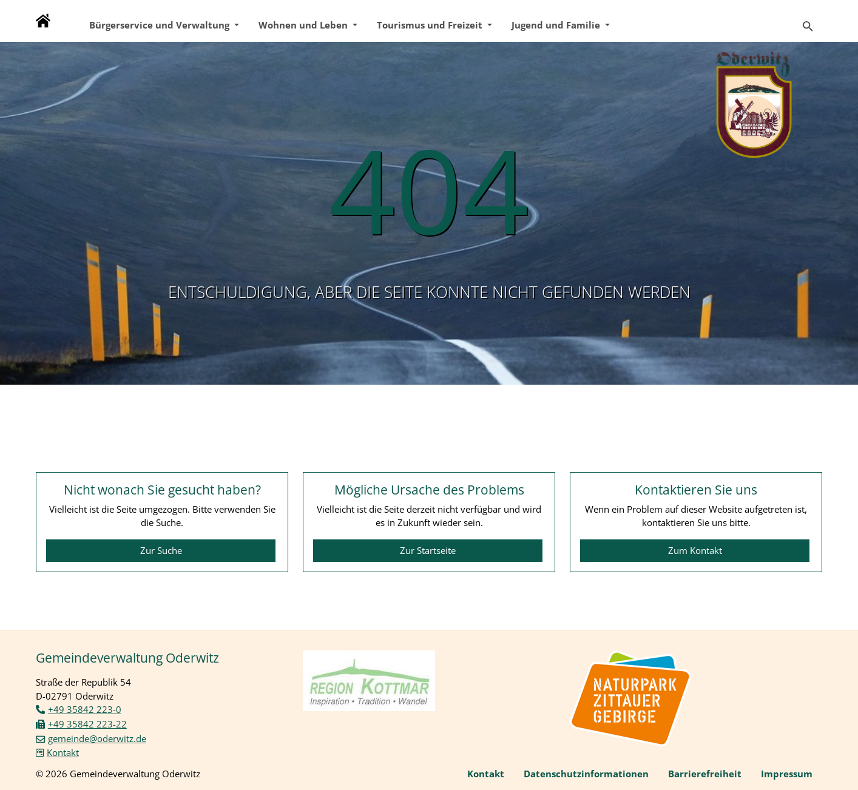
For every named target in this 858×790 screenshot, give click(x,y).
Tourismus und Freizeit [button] (431, 25)
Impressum (786, 774)
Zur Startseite (428, 550)
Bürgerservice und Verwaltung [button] (160, 25)
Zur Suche (161, 550)
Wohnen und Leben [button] (304, 25)
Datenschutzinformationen (586, 774)
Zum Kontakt (695, 550)
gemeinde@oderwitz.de (97, 738)
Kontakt (63, 752)
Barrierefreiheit (704, 774)
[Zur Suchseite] (808, 21)
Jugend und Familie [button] (557, 25)
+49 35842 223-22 (87, 724)
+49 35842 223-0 (84, 709)
